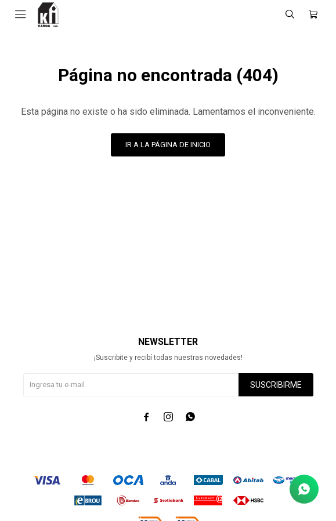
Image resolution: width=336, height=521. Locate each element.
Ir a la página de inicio (168, 144)
